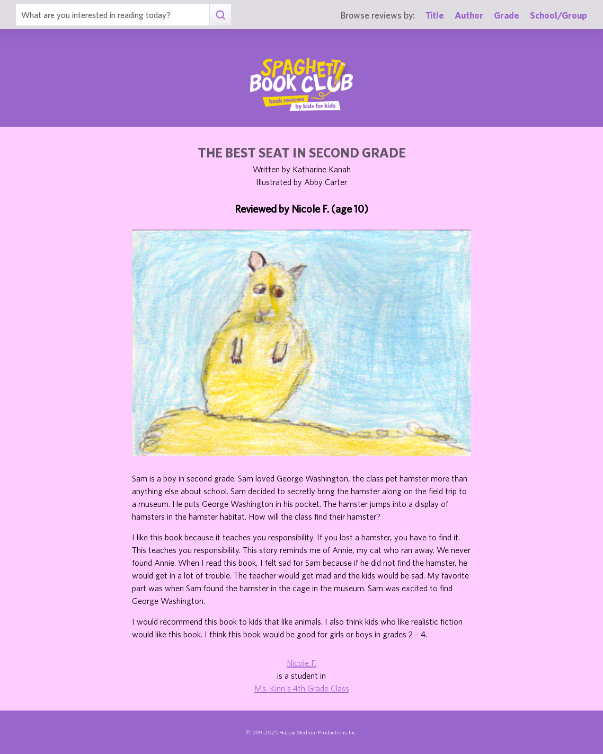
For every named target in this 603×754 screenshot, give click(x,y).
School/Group (558, 15)
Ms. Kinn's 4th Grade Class (301, 688)
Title (434, 15)
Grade (506, 15)
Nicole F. (301, 663)
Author (469, 15)
